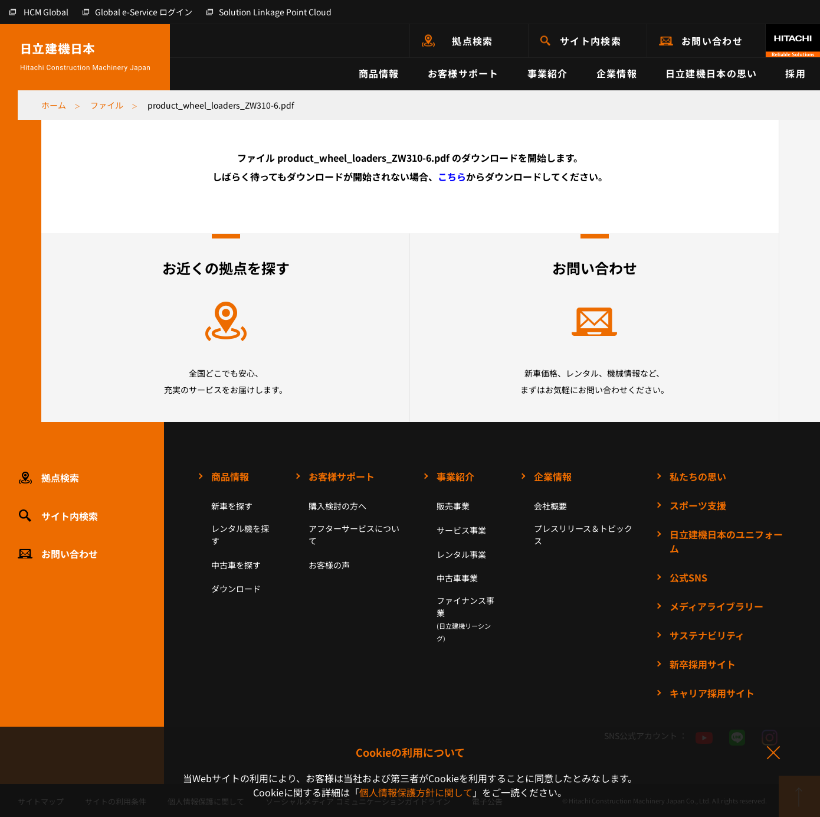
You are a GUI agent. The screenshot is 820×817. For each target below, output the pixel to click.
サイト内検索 (590, 41)
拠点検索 (472, 41)
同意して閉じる (773, 753)
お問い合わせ (712, 41)
